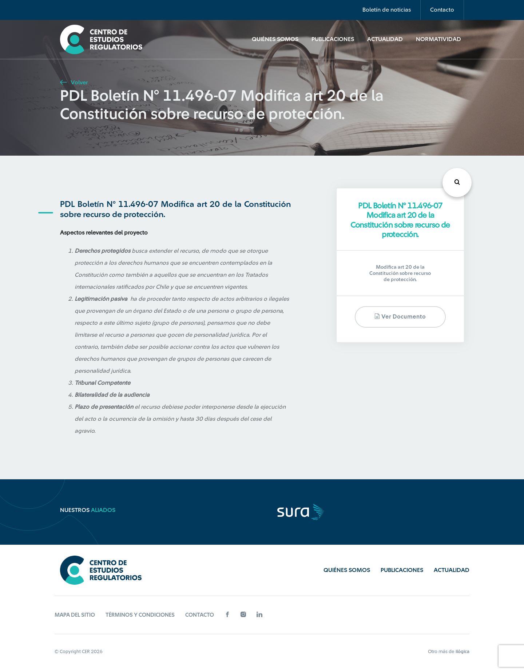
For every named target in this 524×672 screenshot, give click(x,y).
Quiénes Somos (275, 39)
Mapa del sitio (75, 615)
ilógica (462, 651)
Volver (74, 82)
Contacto (442, 10)
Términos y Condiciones (140, 615)
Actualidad (385, 39)
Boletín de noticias (386, 10)
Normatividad (438, 39)
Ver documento (400, 316)
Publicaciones (332, 39)
